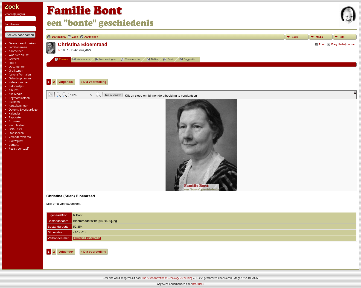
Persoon (61, 59)
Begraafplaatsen (19, 98)
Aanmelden (16, 51)
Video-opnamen (19, 82)
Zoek (12, 6)
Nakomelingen (105, 59)
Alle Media (15, 94)
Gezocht (14, 59)
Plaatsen (14, 102)
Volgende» (66, 82)
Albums (13, 90)
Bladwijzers (16, 141)
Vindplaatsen (17, 125)
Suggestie (187, 59)
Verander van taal (20, 137)
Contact (14, 145)
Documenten (17, 67)
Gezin (168, 59)
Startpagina (59, 36)
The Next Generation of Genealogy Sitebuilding (167, 278)
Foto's (12, 63)
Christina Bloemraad (87, 238)
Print (322, 44)
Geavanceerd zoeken (22, 43)
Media (319, 37)
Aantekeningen (18, 106)
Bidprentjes (16, 86)
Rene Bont (197, 283)
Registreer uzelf (19, 149)
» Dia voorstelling (93, 82)
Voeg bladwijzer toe (343, 44)
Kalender (14, 113)
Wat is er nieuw (19, 55)
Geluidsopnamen (20, 78)
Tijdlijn (152, 59)
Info (342, 37)
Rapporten (15, 117)
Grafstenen (16, 71)
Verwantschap (131, 59)
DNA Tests (15, 129)
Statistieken (16, 133)
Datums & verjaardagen (24, 110)
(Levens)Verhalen (20, 74)
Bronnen (14, 121)
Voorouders (81, 59)
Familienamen (18, 47)
